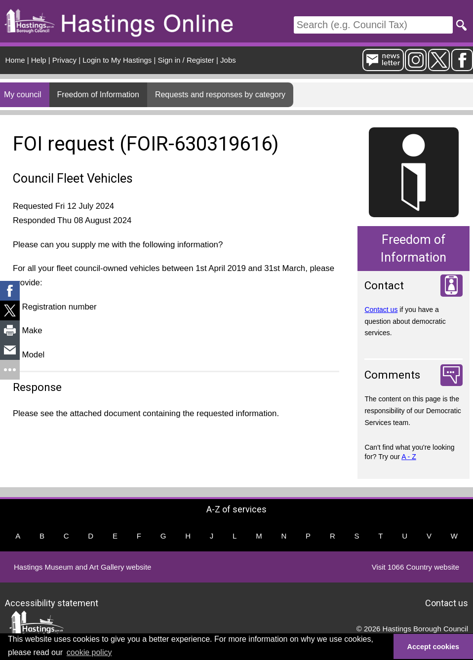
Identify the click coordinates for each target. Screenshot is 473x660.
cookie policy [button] (89, 652)
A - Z (408, 457)
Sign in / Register (186, 60)
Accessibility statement (51, 603)
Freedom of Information (98, 94)
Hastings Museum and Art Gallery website (82, 567)
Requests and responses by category (220, 94)
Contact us (380, 309)
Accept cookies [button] (433, 647)
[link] (10, 291)
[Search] (373, 25)
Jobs (228, 60)
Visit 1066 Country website (415, 567)
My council (22, 94)
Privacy (64, 60)
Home (15, 60)
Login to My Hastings (117, 60)
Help (38, 60)
